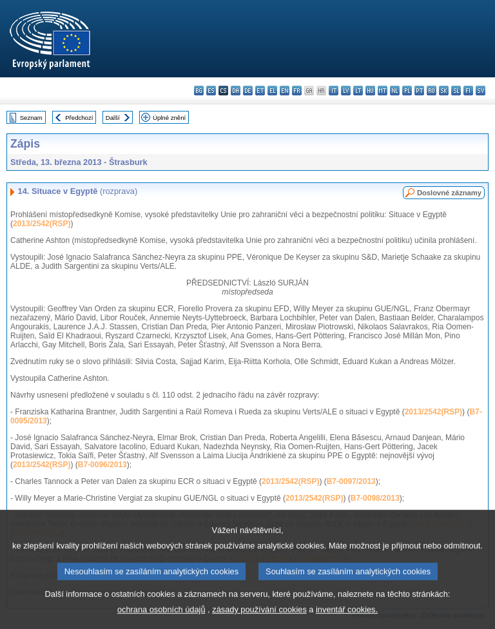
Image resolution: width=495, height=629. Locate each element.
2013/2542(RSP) (41, 223)
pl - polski (407, 90)
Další (113, 117)
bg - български (199, 90)
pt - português (419, 90)
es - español (211, 90)
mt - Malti (382, 90)
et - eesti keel (260, 90)
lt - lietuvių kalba (358, 90)
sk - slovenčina (444, 90)
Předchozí (79, 117)
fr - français (297, 90)
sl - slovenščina (456, 90)
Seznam (31, 117)
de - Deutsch (248, 90)
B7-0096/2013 (102, 464)
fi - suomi (468, 90)
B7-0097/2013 (351, 481)
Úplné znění (169, 117)
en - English (284, 90)
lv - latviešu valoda (346, 90)
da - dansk (235, 90)
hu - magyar (370, 90)
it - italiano (333, 90)
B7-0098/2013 (375, 498)
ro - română (431, 90)
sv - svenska (480, 90)
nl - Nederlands (395, 90)
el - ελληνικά (272, 90)
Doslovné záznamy (449, 193)
